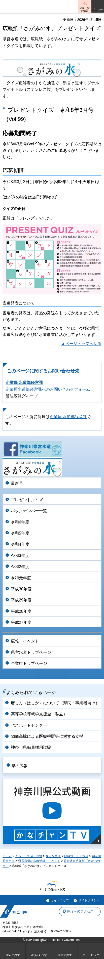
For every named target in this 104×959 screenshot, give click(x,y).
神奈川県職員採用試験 (31, 747)
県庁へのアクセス (80, 911)
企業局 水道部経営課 (24, 382)
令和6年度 (20, 522)
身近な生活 (53, 856)
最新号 (17, 483)
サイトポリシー (88, 900)
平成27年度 (21, 622)
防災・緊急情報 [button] (85, 9)
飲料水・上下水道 (76, 856)
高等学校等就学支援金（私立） (39, 714)
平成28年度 (21, 611)
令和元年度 (21, 578)
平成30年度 (21, 589)
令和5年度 (20, 533)
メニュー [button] (98, 9)
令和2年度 (20, 566)
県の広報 (19, 766)
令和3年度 (20, 555)
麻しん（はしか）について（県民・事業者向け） (55, 703)
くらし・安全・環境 (28, 856)
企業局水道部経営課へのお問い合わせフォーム (48, 389)
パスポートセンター (29, 725)
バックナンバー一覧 (29, 511)
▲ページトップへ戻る (81, 343)
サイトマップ (60, 900)
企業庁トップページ (29, 663)
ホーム (7, 856)
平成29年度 (21, 600)
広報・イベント (25, 641)
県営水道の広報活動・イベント (39, 861)
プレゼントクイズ (27, 500)
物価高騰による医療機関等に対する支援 (47, 736)
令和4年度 (20, 544)
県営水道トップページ (31, 652)
